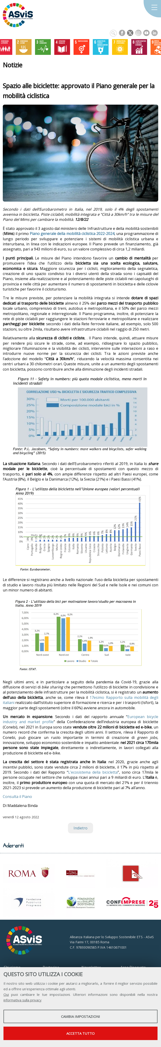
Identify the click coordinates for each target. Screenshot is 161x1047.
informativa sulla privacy (22, 1000)
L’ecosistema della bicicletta (93, 772)
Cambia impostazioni (80, 1016)
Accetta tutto (80, 1033)
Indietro (80, 828)
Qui (6, 994)
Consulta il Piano (17, 796)
